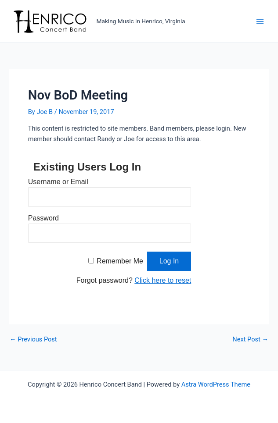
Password (43, 218)
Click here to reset (162, 280)
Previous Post (33, 339)
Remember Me (120, 261)
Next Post (250, 339)
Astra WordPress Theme (215, 384)
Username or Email (58, 181)
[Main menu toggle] (260, 21)
